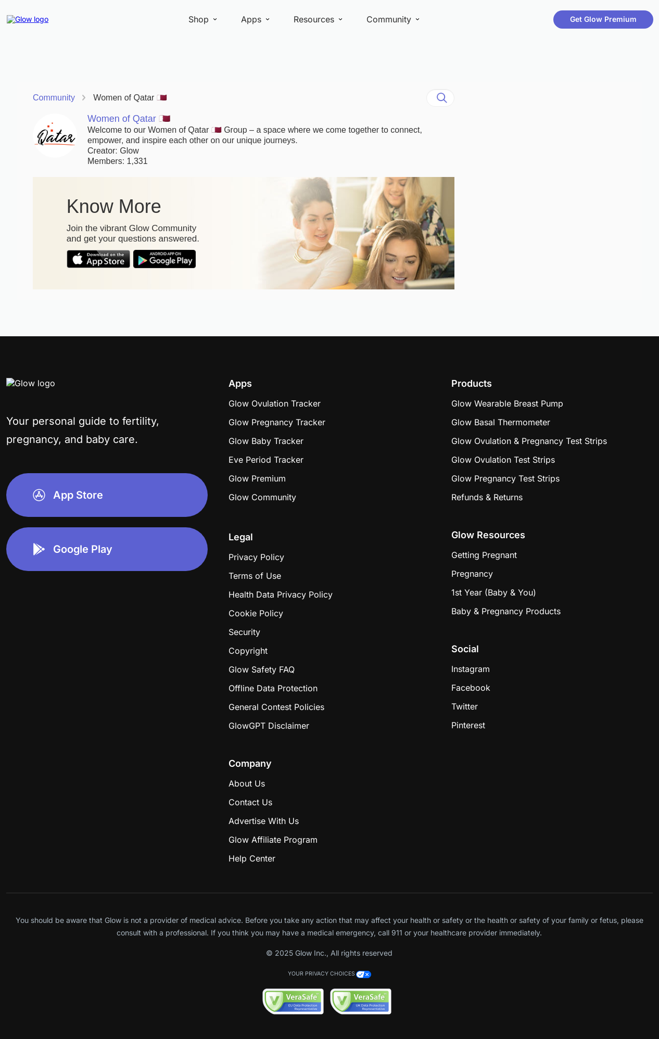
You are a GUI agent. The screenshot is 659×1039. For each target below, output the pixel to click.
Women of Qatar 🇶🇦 (130, 97)
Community (54, 97)
